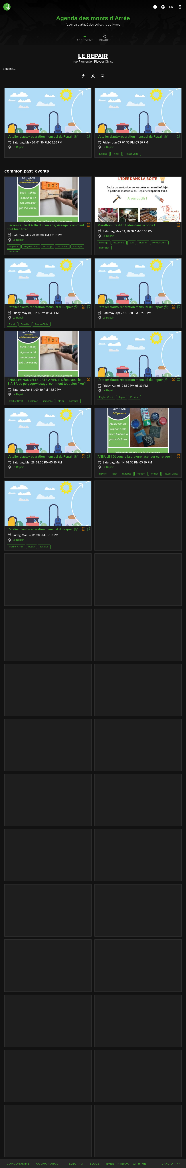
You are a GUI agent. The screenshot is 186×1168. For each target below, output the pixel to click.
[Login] (179, 7)
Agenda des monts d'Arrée (93, 18)
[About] (155, 7)
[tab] (85, 38)
